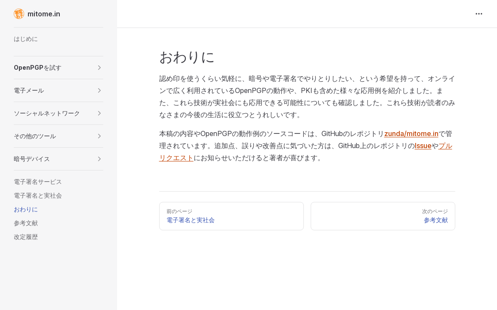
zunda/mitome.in (411, 133)
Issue (423, 145)
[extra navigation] (478, 14)
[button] (58, 67)
